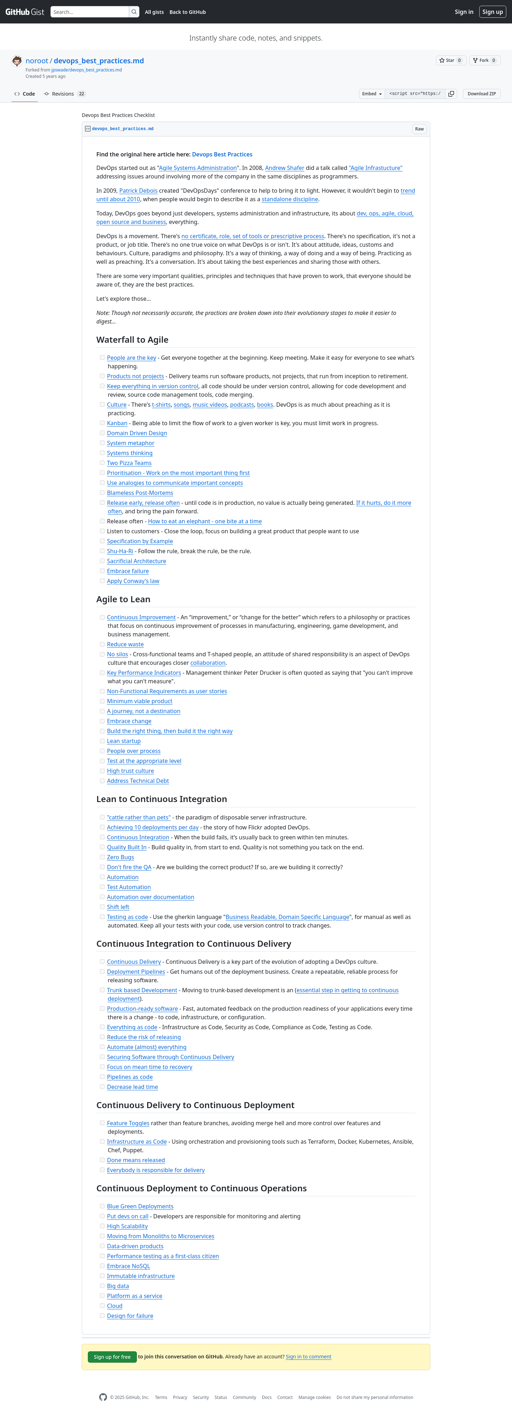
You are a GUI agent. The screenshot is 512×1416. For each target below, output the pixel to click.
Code (24, 93)
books (265, 404)
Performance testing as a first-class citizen (163, 1256)
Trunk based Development (142, 990)
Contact (285, 1397)
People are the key (131, 358)
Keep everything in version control (152, 386)
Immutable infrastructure (141, 1276)
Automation (123, 877)
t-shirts (161, 404)
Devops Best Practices (222, 154)
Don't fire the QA (129, 867)
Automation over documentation (150, 897)
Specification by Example (140, 541)
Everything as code (132, 1027)
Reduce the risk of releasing (144, 1037)
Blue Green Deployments (140, 1206)
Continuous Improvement (141, 617)
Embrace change (129, 721)
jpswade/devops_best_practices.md (87, 70)
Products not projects (135, 376)
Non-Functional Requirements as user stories (167, 691)
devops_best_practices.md (99, 60)
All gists (154, 12)
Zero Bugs (120, 857)
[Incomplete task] (102, 357)
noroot (37, 60)
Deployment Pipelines (136, 972)
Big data (118, 1286)
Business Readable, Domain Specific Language (287, 917)
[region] (256, 736)
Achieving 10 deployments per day (153, 827)
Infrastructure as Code (137, 1141)
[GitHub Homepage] (103, 1397)
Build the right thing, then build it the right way (170, 731)
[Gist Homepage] (25, 11)
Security (201, 1397)
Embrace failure (128, 571)
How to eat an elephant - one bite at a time (205, 521)
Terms (161, 1397)
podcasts (242, 404)
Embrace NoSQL (128, 1266)
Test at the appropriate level (144, 761)
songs (182, 404)
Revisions (65, 93)
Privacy (180, 1397)
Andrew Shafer (284, 168)
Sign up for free (112, 1356)
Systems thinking (130, 453)
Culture (117, 404)
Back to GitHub (188, 12)
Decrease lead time (132, 1087)
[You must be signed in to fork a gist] (485, 60)
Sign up (492, 12)
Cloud (115, 1306)
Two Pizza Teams (129, 463)
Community (244, 1397)
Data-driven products (135, 1246)
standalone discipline (290, 199)
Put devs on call (128, 1216)
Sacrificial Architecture (136, 561)
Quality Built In (127, 847)
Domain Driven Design (137, 433)
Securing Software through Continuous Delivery (170, 1057)
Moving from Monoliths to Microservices (160, 1236)
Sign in (464, 12)
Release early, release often (143, 503)
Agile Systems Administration (198, 168)
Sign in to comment (308, 1356)
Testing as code (127, 917)
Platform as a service (134, 1296)
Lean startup (124, 741)
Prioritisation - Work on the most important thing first (178, 473)
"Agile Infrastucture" (375, 168)
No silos (117, 654)
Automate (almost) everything (147, 1047)
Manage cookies (314, 1397)
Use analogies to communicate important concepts (175, 483)
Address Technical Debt (138, 781)
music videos (210, 404)
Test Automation (129, 887)
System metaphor (130, 443)
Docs (267, 1397)
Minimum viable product (139, 701)
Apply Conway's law (133, 581)
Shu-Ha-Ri (120, 551)
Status (221, 1397)
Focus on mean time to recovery (149, 1067)
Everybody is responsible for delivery (156, 1170)
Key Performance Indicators (144, 673)
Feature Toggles (128, 1123)
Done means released (136, 1160)
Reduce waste (125, 644)
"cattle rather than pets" (139, 817)
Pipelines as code (130, 1077)
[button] (451, 94)
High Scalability (127, 1226)
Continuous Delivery (134, 962)
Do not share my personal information (375, 1397)
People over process (134, 751)
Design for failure (130, 1316)
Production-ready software (142, 1008)
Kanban (117, 423)
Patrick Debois (138, 190)
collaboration (207, 663)
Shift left (118, 907)
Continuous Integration (138, 837)
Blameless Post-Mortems (140, 493)
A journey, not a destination (144, 711)
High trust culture (130, 771)
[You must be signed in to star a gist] (451, 60)
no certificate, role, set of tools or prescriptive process (252, 236)
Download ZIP (482, 94)
